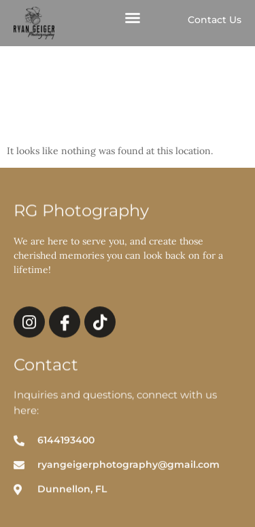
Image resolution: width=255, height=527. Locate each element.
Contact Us (214, 20)
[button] (132, 19)
